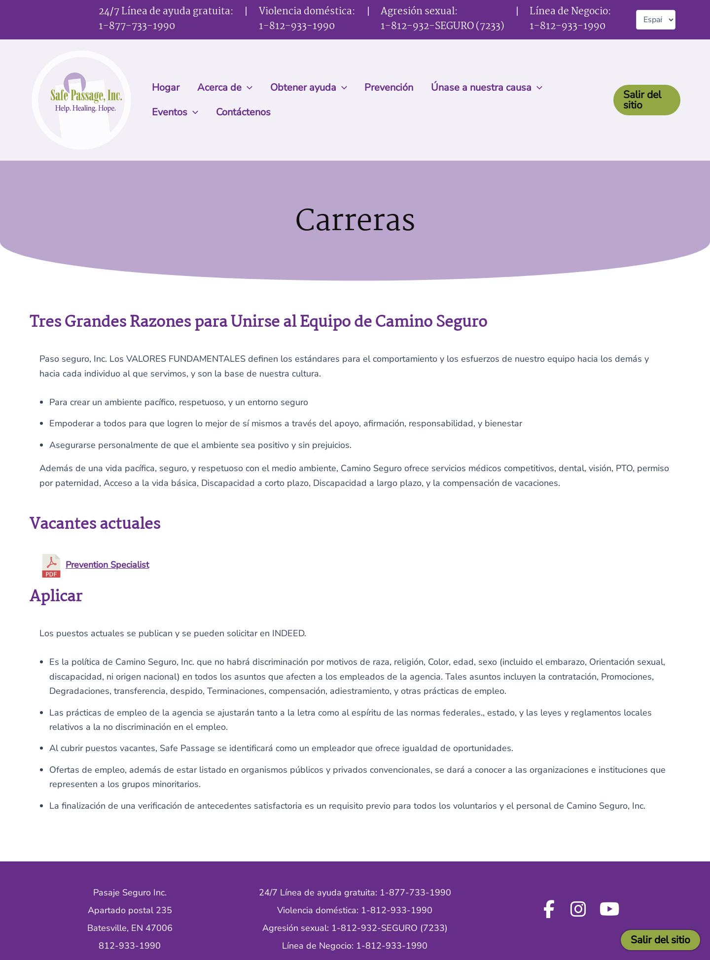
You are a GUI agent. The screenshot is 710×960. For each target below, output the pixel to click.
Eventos (567, 87)
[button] (242, 87)
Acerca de (220, 87)
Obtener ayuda (301, 87)
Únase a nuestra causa (474, 87)
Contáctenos (177, 112)
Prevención (379, 87)
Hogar (164, 87)
